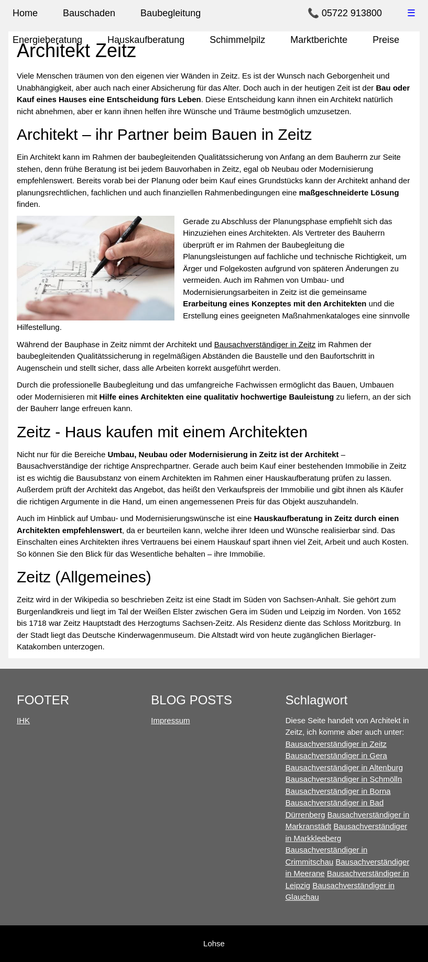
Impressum (170, 720)
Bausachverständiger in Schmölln (344, 779)
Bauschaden (89, 13)
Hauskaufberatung (145, 40)
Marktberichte (318, 40)
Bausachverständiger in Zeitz (264, 344)
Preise (385, 40)
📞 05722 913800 (345, 13)
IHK (23, 720)
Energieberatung (47, 40)
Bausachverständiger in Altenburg (344, 767)
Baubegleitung (170, 13)
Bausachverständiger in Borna (338, 791)
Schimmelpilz (237, 40)
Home (25, 13)
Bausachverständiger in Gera (336, 755)
